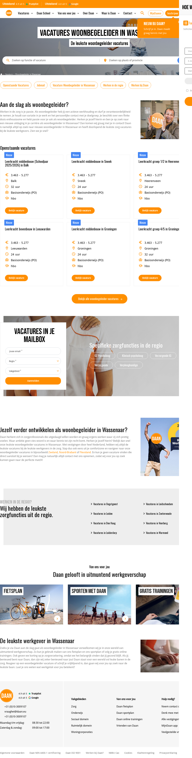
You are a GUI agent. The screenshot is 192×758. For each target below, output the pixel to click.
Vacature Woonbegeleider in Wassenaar (74, 85)
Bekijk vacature (16, 210)
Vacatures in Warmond (155, 533)
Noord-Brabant (67, 452)
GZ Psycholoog (102, 356)
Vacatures (26, 13)
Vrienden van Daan (127, 725)
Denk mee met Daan (173, 712)
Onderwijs (77, 712)
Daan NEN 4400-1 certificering (45, 753)
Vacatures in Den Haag (102, 523)
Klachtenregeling (145, 753)
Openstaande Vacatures (16, 85)
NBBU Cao (114, 753)
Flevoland (85, 452)
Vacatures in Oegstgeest (104, 504)
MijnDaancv (155, 13)
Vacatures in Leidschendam (157, 504)
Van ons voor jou (69, 13)
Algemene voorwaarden (12, 753)
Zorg (73, 706)
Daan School (46, 13)
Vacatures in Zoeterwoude (156, 514)
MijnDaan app (170, 725)
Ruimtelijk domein (81, 725)
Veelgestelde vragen (173, 732)
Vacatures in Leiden (101, 514)
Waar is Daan (111, 13)
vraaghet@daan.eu (15, 711)
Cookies (128, 753)
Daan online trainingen (129, 719)
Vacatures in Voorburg (155, 523)
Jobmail (41, 85)
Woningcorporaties (82, 732)
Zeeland (53, 452)
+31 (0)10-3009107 (15, 706)
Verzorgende (101, 365)
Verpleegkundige (129, 365)
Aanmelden (33, 381)
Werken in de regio (113, 85)
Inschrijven (172, 13)
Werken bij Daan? (95, 753)
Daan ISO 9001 (73, 753)
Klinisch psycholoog (132, 356)
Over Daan (90, 13)
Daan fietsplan (124, 706)
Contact (130, 13)
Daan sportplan (125, 712)
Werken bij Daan (139, 85)
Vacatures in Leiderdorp (103, 533)
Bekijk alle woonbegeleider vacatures (100, 299)
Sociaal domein (80, 719)
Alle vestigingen (170, 719)
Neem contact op (171, 706)
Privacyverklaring (168, 753)
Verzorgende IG (163, 356)
